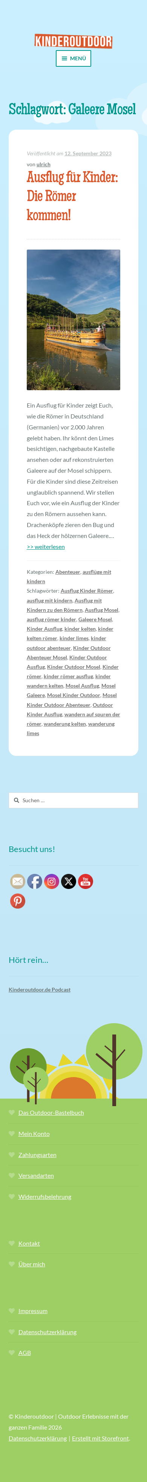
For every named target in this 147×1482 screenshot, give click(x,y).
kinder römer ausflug (68, 676)
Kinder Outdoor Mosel (73, 667)
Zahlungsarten (37, 1154)
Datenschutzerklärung (47, 1331)
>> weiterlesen (46, 546)
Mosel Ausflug (82, 685)
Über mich (31, 1263)
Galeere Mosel (95, 619)
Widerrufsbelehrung (44, 1196)
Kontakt (29, 1243)
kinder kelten (80, 628)
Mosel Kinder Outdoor (73, 695)
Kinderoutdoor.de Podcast (39, 989)
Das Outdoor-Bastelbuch (51, 1112)
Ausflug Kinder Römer (87, 590)
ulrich (44, 164)
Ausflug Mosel (101, 610)
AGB (24, 1352)
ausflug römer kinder (51, 619)
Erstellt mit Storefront (100, 1438)
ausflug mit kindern (49, 600)
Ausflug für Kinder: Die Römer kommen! (72, 198)
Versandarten (36, 1175)
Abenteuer (67, 572)
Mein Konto (34, 1133)
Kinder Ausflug (44, 628)
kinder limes (74, 638)
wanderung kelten (65, 723)
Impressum (32, 1310)
